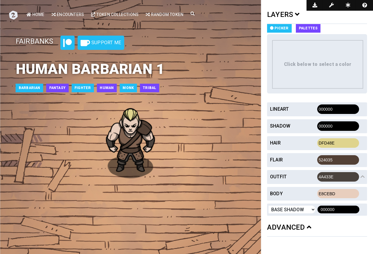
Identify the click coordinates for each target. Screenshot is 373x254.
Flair (276, 160)
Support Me (101, 43)
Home (35, 14)
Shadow (280, 126)
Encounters (68, 14)
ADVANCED (289, 227)
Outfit (278, 177)
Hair (275, 143)
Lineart (279, 109)
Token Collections (115, 14)
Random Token (164, 14)
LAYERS (283, 14)
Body (276, 193)
